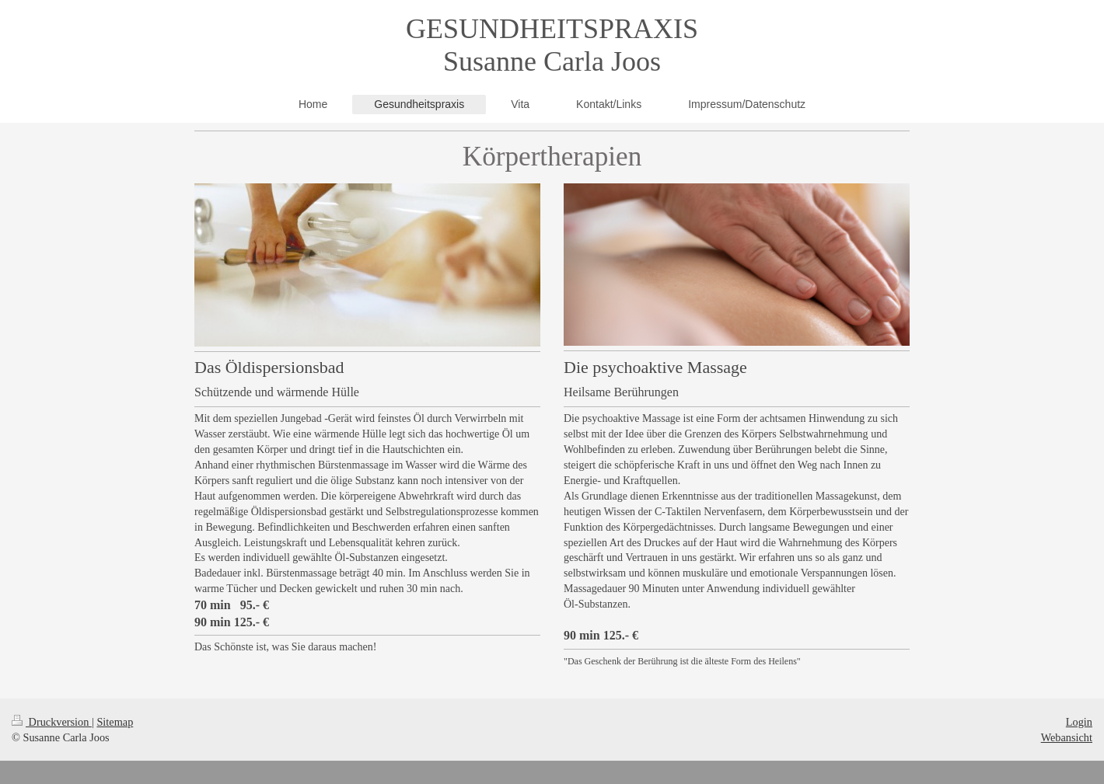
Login (1079, 722)
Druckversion (52, 722)
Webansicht (1066, 737)
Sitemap (114, 722)
